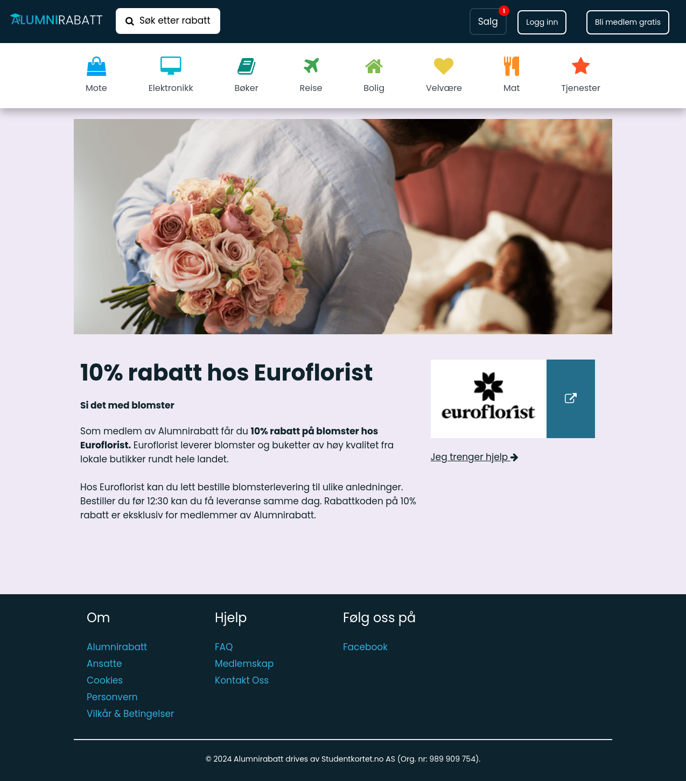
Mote (96, 75)
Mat (511, 75)
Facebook (365, 647)
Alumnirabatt (117, 647)
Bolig (373, 75)
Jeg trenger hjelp (475, 457)
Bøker (246, 75)
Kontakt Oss (242, 680)
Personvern (112, 697)
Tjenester (580, 75)
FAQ (224, 647)
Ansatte (104, 663)
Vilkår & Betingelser (130, 713)
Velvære (444, 75)
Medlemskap (244, 663)
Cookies (105, 680)
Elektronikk (171, 75)
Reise (311, 75)
